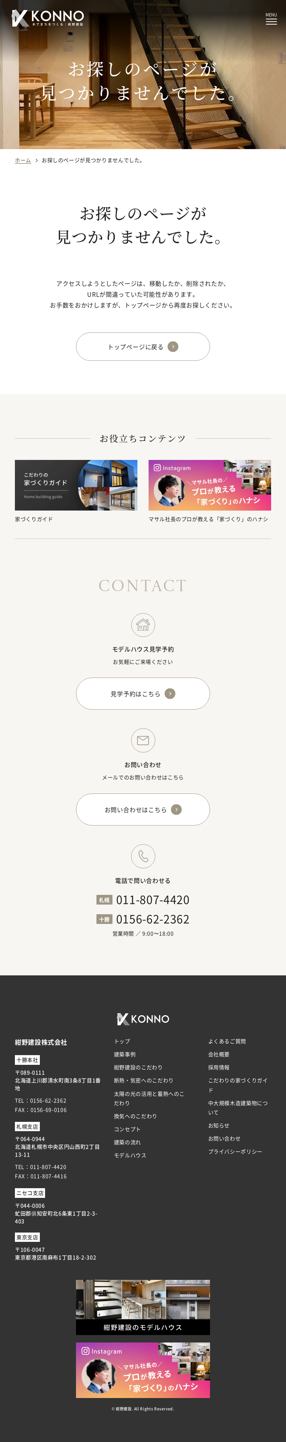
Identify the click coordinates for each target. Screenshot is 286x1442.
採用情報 (219, 1067)
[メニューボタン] (271, 19)
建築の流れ (127, 1142)
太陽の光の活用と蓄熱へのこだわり (149, 1098)
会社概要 (219, 1054)
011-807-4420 (153, 899)
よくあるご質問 (227, 1041)
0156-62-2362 (153, 918)
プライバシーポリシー (235, 1151)
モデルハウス (130, 1155)
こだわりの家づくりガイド (238, 1084)
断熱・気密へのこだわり (144, 1080)
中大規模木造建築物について (238, 1107)
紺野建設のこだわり (138, 1067)
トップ (122, 1041)
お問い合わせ (224, 1138)
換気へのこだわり (136, 1116)
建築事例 (125, 1054)
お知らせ (219, 1125)
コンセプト (127, 1129)
